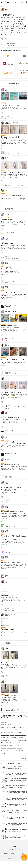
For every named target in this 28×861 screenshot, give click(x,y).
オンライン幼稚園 (18, 732)
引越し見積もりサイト (11, 748)
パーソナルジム (14, 737)
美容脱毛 (12, 727)
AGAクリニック (4, 750)
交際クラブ (19, 748)
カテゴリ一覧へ (23, 758)
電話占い (20, 745)
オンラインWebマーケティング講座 (9, 729)
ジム (10, 737)
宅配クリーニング (5, 727)
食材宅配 (21, 737)
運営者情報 (6, 853)
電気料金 (3, 753)
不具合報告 (14, 856)
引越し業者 (3, 748)
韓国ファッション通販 (13, 750)
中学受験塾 (12, 735)
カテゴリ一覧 (10, 849)
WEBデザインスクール (19, 727)
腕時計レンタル (4, 742)
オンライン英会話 (5, 735)
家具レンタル (4, 740)
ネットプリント (15, 724)
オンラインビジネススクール (7, 732)
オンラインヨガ (4, 737)
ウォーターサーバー (12, 722)
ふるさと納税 (4, 722)
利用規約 (12, 853)
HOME (14, 846)
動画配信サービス (13, 745)
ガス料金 (21, 750)
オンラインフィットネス (20, 735)
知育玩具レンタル (22, 740)
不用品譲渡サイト (5, 745)
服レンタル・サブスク (12, 740)
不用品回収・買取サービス (14, 742)
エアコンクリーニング (6, 724)
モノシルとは (17, 849)
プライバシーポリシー (19, 853)
